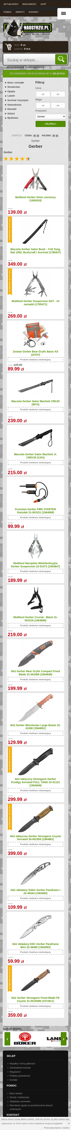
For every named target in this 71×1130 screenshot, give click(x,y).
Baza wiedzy (30, 4)
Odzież (11, 113)
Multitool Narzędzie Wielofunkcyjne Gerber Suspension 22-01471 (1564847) (35, 565)
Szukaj (62, 59)
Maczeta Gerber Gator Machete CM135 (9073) (35, 403)
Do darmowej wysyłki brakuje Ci (37, 73)
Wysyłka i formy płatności (22, 1063)
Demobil (11, 109)
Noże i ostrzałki (15, 82)
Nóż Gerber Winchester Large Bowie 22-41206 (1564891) (35, 727)
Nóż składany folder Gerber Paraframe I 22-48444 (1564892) (35, 892)
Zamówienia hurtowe (20, 1067)
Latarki (11, 95)
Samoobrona (14, 104)
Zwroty (20, 12)
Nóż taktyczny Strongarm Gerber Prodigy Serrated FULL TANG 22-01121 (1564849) (35, 782)
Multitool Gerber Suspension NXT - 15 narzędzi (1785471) (35, 303)
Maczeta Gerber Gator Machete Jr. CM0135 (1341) (35, 456)
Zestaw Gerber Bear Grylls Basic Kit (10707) (35, 353)
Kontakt (33, 12)
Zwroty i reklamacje (19, 1097)
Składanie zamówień (20, 1101)
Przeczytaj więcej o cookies (56, 1128)
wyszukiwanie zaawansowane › (26, 67)
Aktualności (11, 4)
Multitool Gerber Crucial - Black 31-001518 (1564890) (35, 619)
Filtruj (50, 123)
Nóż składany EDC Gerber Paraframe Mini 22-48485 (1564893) (35, 946)
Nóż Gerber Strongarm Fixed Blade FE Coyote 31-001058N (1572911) (35, 999)
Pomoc (8, 12)
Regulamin (15, 1072)
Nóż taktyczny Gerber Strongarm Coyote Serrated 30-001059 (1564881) (35, 838)
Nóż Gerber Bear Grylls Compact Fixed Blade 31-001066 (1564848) (35, 673)
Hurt (43, 4)
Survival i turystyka (17, 100)
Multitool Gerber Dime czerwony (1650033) (35, 199)
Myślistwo (12, 118)
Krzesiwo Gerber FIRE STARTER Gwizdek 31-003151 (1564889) (35, 511)
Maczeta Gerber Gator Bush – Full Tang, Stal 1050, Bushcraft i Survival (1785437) (35, 251)
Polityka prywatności (20, 1076)
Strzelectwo (13, 87)
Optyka (11, 91)
